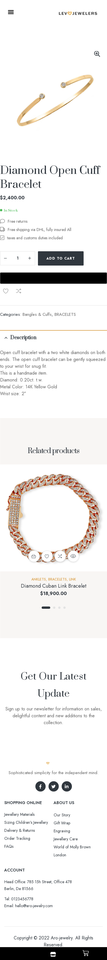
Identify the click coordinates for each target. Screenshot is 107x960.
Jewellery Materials (19, 796)
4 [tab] (64, 589)
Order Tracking (17, 820)
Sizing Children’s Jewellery (26, 804)
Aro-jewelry (61, 919)
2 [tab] (54, 589)
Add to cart (61, 258)
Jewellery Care (66, 821)
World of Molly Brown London (72, 833)
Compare (5, 272)
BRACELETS (65, 296)
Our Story (62, 797)
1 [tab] (46, 589)
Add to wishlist (92, 258)
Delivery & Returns (19, 812)
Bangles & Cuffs (37, 296)
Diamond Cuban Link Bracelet (53, 567)
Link (72, 561)
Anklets (38, 561)
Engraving (62, 813)
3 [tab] (59, 589)
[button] (10, 12)
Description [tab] (23, 319)
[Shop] (53, 954)
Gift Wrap (62, 805)
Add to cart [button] (34, 538)
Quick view (73, 538)
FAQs (8, 828)
